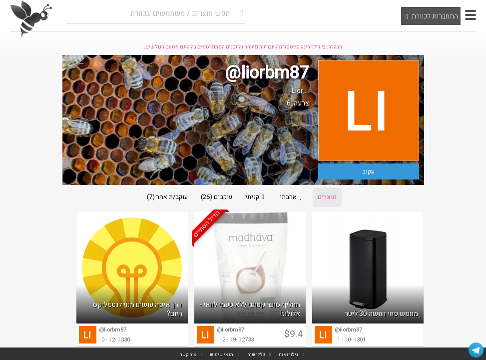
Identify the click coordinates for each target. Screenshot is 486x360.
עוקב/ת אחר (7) (163, 197)
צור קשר (188, 355)
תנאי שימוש (221, 355)
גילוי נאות (288, 355)
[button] (470, 15)
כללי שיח (256, 355)
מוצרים (330, 197)
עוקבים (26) (214, 197)
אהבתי (294, 197)
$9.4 (293, 335)
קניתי (256, 197)
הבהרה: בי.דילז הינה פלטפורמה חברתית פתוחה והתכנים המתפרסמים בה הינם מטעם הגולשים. (243, 47)
